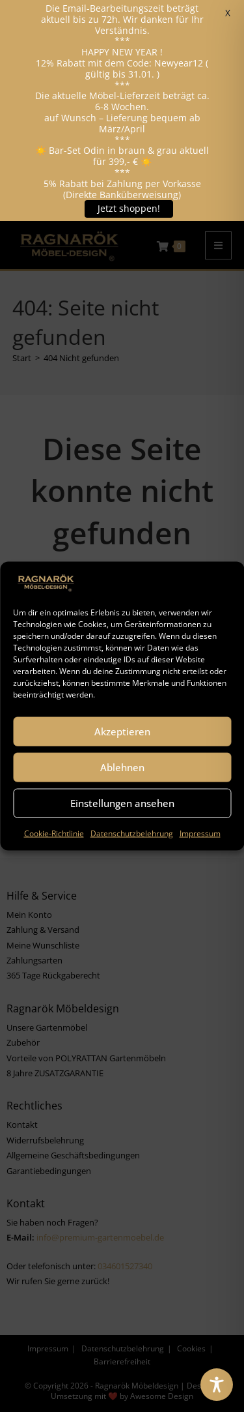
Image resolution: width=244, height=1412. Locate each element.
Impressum (200, 832)
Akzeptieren (122, 731)
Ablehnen (122, 767)
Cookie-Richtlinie (54, 832)
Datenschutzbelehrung (131, 832)
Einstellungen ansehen (122, 803)
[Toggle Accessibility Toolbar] (216, 1384)
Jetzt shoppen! (129, 208)
